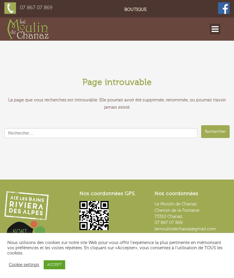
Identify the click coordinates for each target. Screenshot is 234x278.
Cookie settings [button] (24, 264)
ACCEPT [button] (54, 265)
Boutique (135, 9)
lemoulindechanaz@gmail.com (185, 229)
